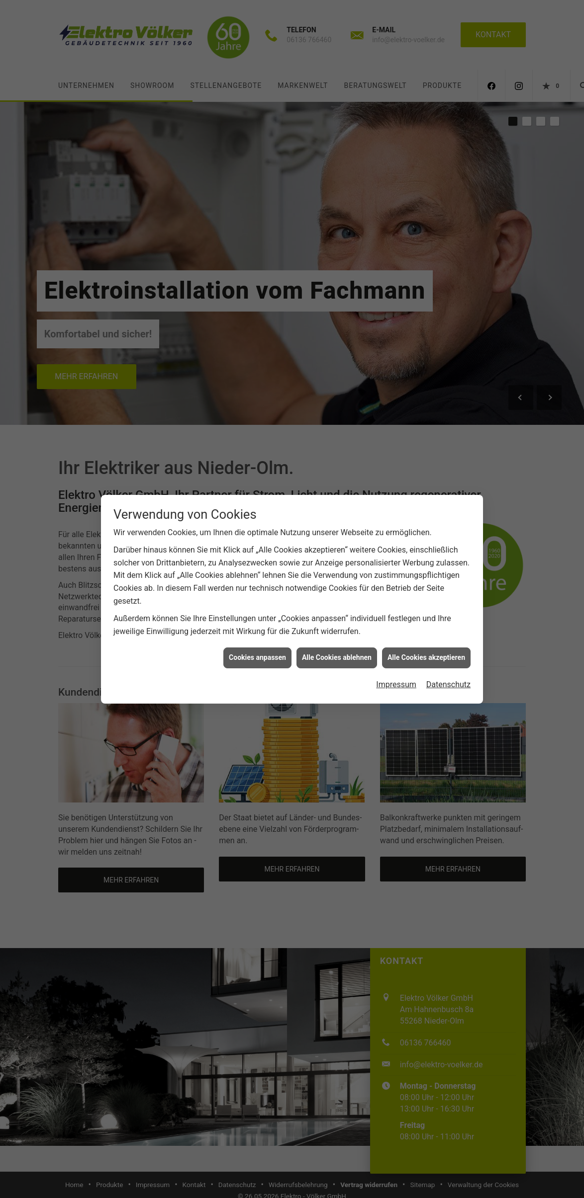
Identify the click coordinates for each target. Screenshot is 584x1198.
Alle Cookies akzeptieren (426, 641)
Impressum (396, 668)
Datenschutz (448, 668)
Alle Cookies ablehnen (337, 641)
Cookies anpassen (257, 641)
